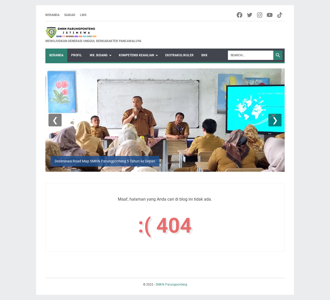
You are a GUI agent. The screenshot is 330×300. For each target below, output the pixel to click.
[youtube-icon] (270, 15)
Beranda (52, 15)
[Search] (250, 55)
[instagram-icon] (260, 15)
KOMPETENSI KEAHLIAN (136, 55)
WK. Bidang (99, 55)
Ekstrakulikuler (179, 55)
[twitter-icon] (249, 15)
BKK (204, 55)
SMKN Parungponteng (171, 284)
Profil (76, 55)
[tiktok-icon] (280, 15)
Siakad (69, 15)
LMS (83, 15)
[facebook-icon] (239, 15)
